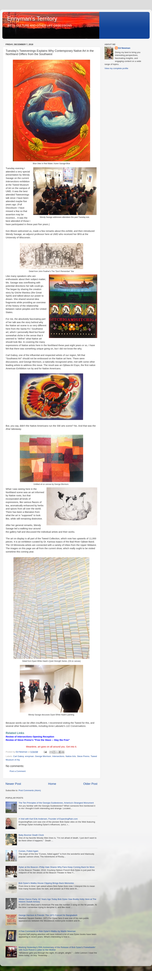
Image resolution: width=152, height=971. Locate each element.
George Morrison (43, 756)
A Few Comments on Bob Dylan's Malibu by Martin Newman (47, 931)
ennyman (29, 756)
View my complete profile (116, 68)
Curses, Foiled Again (28, 851)
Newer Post (13, 783)
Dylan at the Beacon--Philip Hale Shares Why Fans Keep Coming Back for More (56, 867)
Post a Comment (18, 771)
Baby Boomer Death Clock (31, 835)
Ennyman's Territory (32, 18)
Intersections (58, 756)
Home (52, 783)
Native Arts (71, 756)
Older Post (90, 783)
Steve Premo (83, 756)
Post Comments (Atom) (30, 790)
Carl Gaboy (18, 756)
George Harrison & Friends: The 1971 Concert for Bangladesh (48, 915)
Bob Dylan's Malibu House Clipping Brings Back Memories (46, 883)
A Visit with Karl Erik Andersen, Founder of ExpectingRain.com (48, 819)
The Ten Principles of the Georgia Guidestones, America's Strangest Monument (56, 803)
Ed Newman (124, 48)
